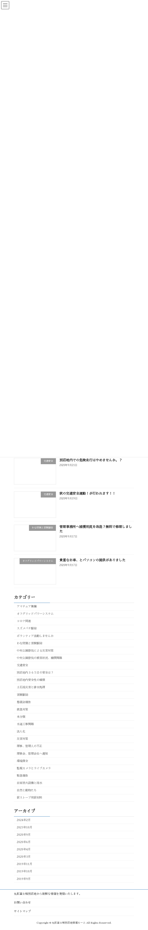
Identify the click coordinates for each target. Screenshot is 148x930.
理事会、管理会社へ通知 (32, 753)
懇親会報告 (24, 702)
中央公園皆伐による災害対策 (35, 650)
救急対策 (22, 709)
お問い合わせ (22, 902)
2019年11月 (24, 864)
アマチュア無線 (27, 606)
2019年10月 (24, 871)
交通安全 (22, 665)
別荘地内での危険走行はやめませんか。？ (90, 460)
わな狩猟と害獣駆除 (29, 643)
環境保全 (22, 761)
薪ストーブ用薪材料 (29, 797)
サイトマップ (22, 911)
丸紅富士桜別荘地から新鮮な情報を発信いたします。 (48, 893)
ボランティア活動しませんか (35, 636)
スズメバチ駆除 (27, 628)
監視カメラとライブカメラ (34, 768)
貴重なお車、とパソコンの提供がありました (92, 560)
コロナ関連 (24, 621)
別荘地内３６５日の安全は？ (35, 672)
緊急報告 (22, 775)
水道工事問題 (25, 724)
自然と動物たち (27, 790)
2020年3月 (24, 856)
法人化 (21, 731)
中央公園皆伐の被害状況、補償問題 (39, 658)
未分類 (21, 716)
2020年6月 (24, 842)
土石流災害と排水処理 (31, 687)
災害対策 (22, 738)
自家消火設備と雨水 (29, 783)
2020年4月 (24, 849)
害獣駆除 (22, 694)
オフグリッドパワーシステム (35, 613)
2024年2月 (24, 820)
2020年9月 (24, 834)
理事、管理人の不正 (29, 746)
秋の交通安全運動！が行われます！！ (87, 493)
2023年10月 (24, 827)
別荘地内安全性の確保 (31, 680)
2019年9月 (24, 879)
